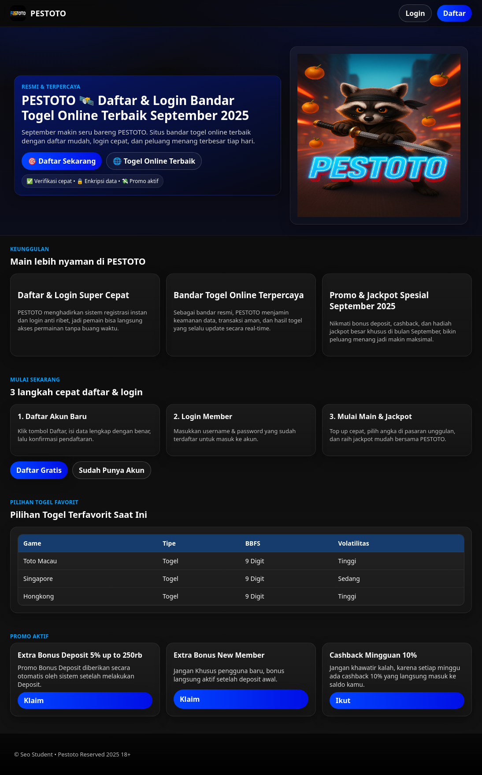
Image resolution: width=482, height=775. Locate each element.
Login (415, 13)
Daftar (454, 13)
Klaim (34, 700)
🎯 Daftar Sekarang (62, 161)
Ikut (343, 700)
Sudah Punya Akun (112, 470)
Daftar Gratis (39, 470)
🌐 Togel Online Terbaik (154, 161)
